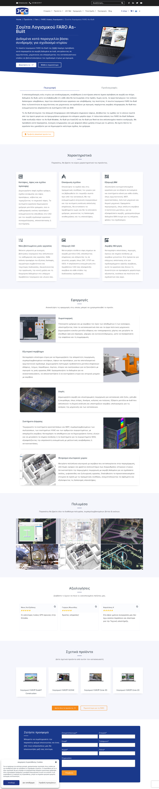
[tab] (50, 88)
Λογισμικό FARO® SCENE (63, 690)
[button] (56, 762)
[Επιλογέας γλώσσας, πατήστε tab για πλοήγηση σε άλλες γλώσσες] (138, 11)
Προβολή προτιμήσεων (47, 783)
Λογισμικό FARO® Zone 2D (127, 690)
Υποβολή (69, 773)
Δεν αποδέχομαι (28, 783)
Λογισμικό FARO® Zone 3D (95, 690)
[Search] (122, 3)
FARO (54, 48)
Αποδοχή (11, 783)
